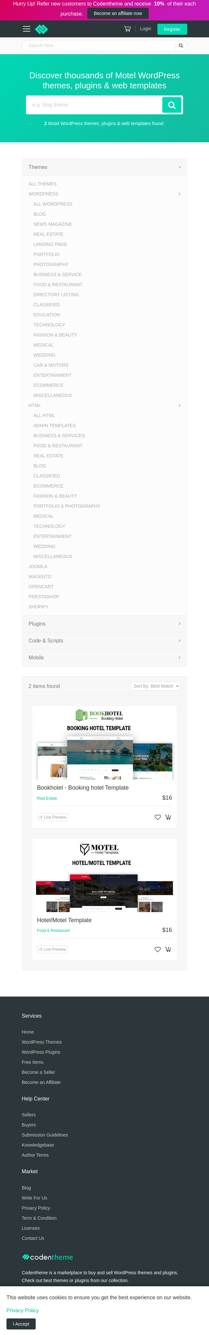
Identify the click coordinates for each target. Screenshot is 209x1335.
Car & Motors (50, 365)
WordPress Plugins (41, 1052)
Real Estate (48, 234)
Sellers (29, 1114)
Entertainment (52, 375)
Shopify (38, 606)
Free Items (32, 1062)
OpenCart (41, 586)
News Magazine (52, 224)
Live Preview (52, 817)
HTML (35, 405)
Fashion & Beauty (55, 334)
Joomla (38, 566)
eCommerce (48, 385)
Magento (40, 576)
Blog (39, 214)
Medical (43, 345)
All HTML (44, 415)
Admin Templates (54, 425)
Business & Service (57, 274)
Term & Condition (39, 1218)
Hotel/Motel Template (64, 920)
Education (46, 314)
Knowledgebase (38, 1145)
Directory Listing (56, 294)
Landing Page (50, 244)
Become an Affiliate (41, 1082)
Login (145, 28)
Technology (49, 324)
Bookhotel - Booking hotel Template (83, 787)
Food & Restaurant (57, 284)
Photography (51, 264)
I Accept (21, 1324)
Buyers (29, 1124)
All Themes (42, 183)
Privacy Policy (36, 1208)
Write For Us (34, 1198)
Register (172, 29)
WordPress (43, 194)
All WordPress (52, 204)
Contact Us (33, 1238)
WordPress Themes (42, 1042)
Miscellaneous (52, 395)
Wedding (44, 355)
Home (28, 1032)
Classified (46, 304)
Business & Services (59, 435)
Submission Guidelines (45, 1135)
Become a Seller (38, 1072)
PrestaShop (44, 596)
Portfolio (46, 254)
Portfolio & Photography (66, 506)
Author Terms (35, 1155)
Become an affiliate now (118, 13)
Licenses (31, 1228)
